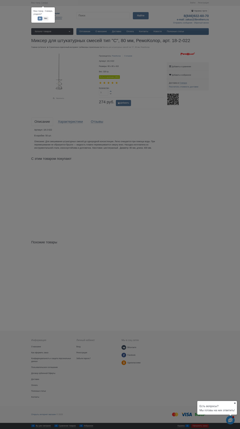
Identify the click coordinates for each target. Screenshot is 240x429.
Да (40, 18)
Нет (45, 18)
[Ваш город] (234, 403)
